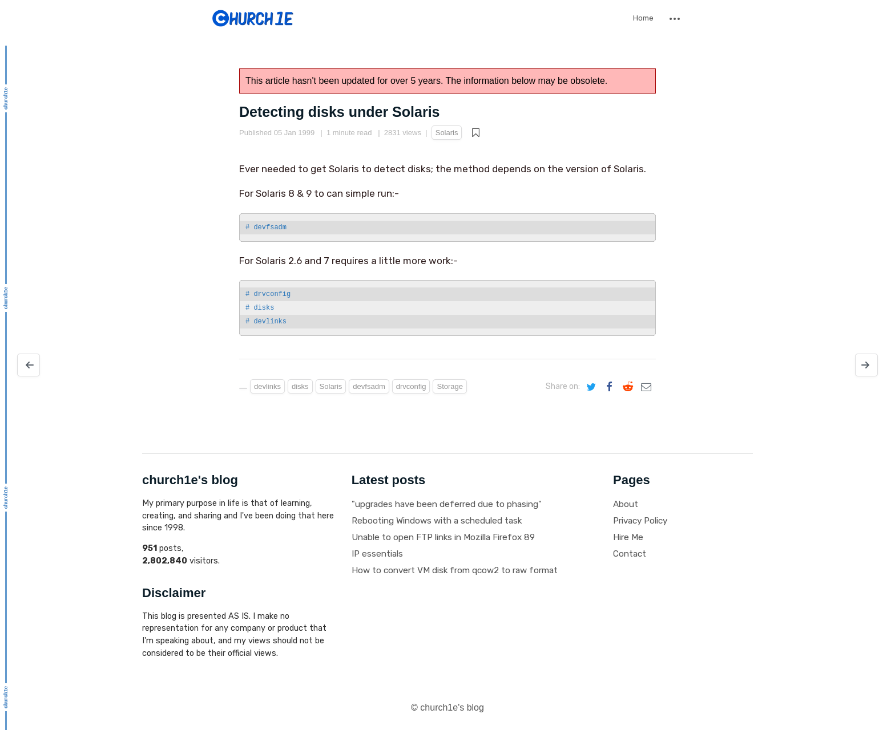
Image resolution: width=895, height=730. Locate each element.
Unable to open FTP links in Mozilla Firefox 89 (443, 537)
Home (643, 18)
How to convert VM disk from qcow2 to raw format (455, 570)
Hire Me (628, 537)
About (625, 504)
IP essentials (377, 554)
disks (300, 386)
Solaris (447, 132)
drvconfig (411, 386)
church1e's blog (452, 707)
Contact (629, 554)
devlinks (267, 386)
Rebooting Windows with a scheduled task (437, 521)
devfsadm (369, 386)
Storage (450, 386)
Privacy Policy (640, 521)
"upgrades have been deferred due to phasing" (447, 504)
